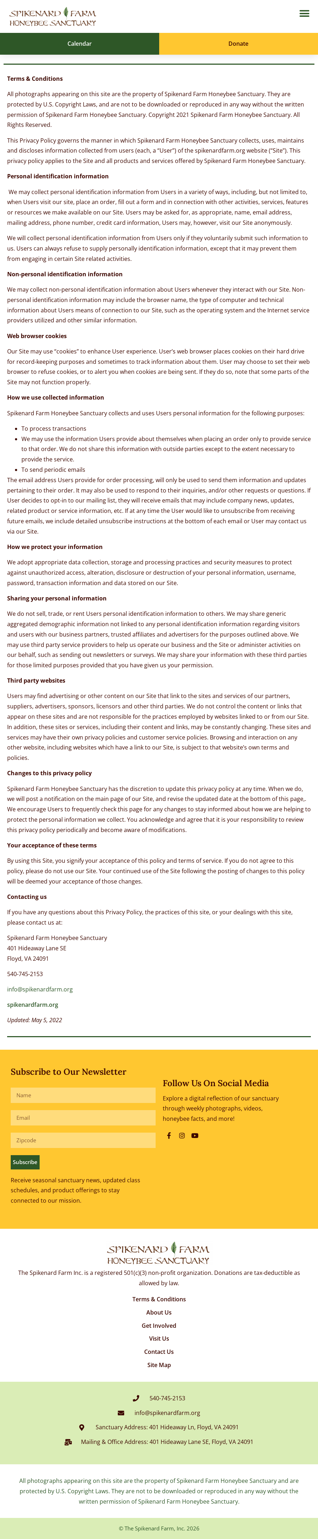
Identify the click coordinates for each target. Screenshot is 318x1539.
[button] (304, 14)
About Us (159, 1312)
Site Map (159, 1365)
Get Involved (159, 1326)
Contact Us (159, 1352)
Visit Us (159, 1338)
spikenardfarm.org (32, 1005)
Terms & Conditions (159, 1299)
